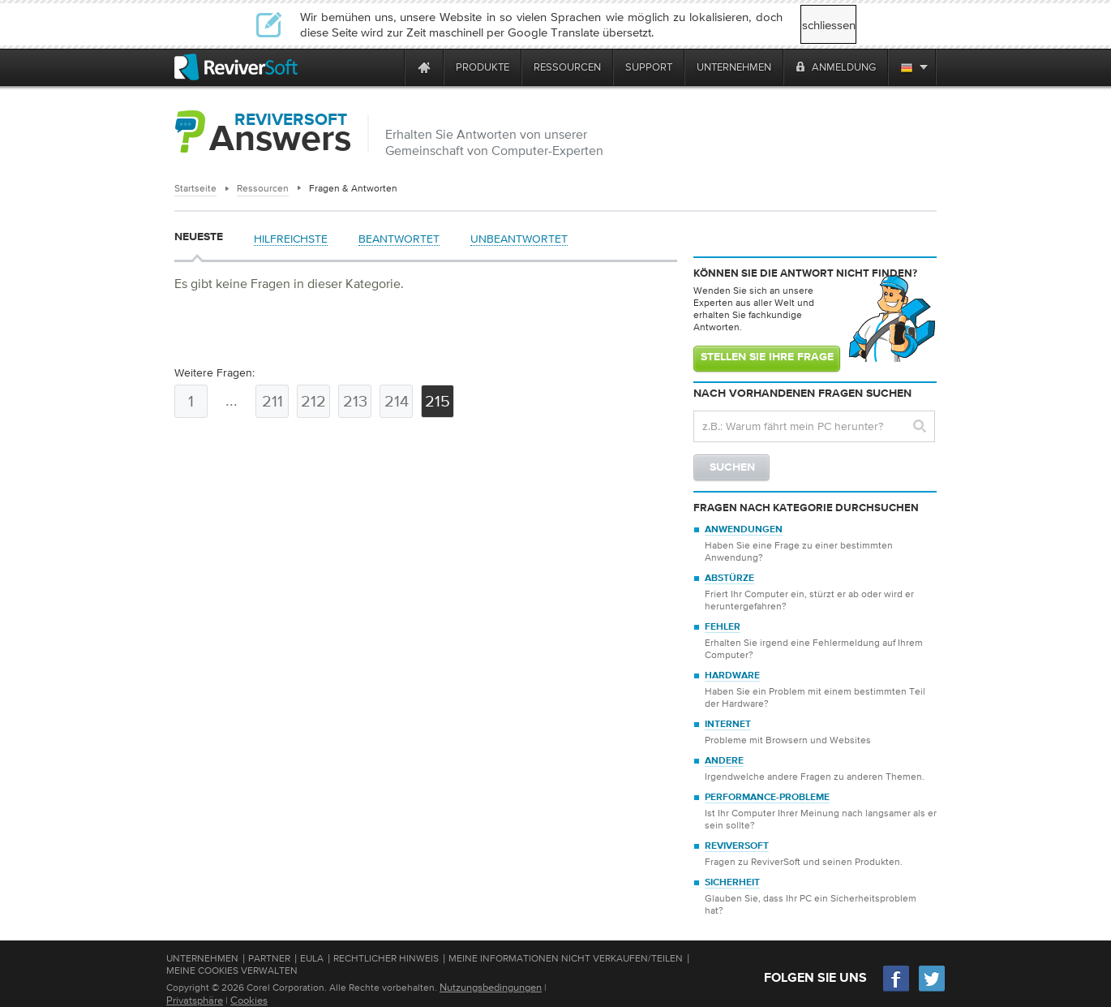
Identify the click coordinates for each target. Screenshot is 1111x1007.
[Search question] (814, 426)
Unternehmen (202, 958)
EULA (312, 958)
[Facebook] (897, 989)
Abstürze (729, 578)
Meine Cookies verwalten (232, 970)
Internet (728, 724)
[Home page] (424, 67)
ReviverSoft (737, 846)
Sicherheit (732, 883)
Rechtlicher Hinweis (386, 958)
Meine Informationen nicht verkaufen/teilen (565, 958)
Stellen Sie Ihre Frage (767, 357)
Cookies (249, 1000)
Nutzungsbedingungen (491, 987)
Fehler (722, 627)
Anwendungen (744, 530)
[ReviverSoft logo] (236, 67)
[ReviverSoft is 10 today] (388, 67)
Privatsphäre (194, 1000)
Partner (269, 958)
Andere (724, 761)
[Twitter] (932, 989)
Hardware (732, 676)
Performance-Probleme (767, 798)
